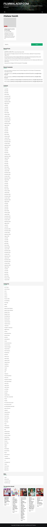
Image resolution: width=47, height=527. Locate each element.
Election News (7, 335)
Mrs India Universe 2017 (8, 402)
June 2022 (6, 161)
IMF (5, 371)
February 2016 (7, 277)
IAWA (5, 369)
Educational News (7, 333)
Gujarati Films (7, 360)
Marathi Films (7, 394)
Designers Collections (8, 327)
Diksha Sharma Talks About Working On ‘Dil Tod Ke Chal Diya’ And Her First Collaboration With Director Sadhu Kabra (23, 60)
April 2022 (6, 165)
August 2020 (6, 201)
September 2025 (7, 101)
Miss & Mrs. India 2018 (8, 396)
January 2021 (6, 192)
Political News (7, 431)
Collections (6, 325)
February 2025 (7, 114)
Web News (6, 467)
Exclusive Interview (7, 342)
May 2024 (6, 130)
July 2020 (6, 203)
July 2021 (6, 181)
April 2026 (6, 92)
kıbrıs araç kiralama (8, 70)
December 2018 (7, 228)
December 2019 (7, 216)
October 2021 (7, 176)
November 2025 (7, 98)
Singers (5, 444)
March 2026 (6, 94)
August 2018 (6, 236)
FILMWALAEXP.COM (16, 3)
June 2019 (6, 226)
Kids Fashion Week (7, 381)
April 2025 (6, 110)
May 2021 (6, 185)
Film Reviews (6, 352)
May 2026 (6, 90)
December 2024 (7, 118)
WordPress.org (7, 482)
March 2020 (6, 210)
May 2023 (6, 152)
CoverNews (27, 525)
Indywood (6, 373)
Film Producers (7, 350)
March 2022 (6, 167)
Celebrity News (7, 323)
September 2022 (7, 156)
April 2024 (6, 132)
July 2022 (6, 159)
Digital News (6, 329)
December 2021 (7, 172)
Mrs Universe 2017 (7, 404)
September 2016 (7, 265)
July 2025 (6, 105)
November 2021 (7, 174)
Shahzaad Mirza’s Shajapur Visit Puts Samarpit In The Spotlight (15, 63)
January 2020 (6, 214)
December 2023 (7, 139)
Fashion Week (7, 348)
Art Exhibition (7, 300)
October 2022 (7, 154)
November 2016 (7, 261)
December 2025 (7, 96)
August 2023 (6, 147)
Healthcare (6, 364)
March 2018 (6, 245)
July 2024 (6, 127)
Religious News (7, 439)
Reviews (5, 441)
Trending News (7, 458)
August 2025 (6, 103)
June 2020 (6, 205)
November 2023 (7, 141)
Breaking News (7, 316)
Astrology (6, 302)
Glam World (6, 358)
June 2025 (6, 107)
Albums (5, 296)
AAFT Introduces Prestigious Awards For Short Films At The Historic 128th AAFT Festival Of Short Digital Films (22, 54)
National (6, 410)
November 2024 (7, 119)
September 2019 (7, 221)
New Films (6, 421)
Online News (6, 425)
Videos (5, 464)
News (5, 423)
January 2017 (6, 257)
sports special (6, 454)
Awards (5, 306)
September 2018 (7, 234)
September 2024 (7, 123)
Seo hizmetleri (7, 79)
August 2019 (6, 223)
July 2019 (6, 225)
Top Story (6, 456)
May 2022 (6, 163)
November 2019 (7, 217)
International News (7, 375)
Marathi (5, 392)
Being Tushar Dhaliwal (8, 308)
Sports (5, 452)
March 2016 (6, 276)
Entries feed (6, 479)
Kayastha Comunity (8, 379)
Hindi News (6, 366)
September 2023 (7, 145)
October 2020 (7, 197)
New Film (6, 419)
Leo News (6, 391)
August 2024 (6, 125)
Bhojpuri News (7, 314)
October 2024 (7, 121)
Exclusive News (7, 344)
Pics (5, 429)
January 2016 (6, 279)
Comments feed (7, 480)
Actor (5, 291)
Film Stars (6, 354)
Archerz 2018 (6, 298)
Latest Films (6, 385)
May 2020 (6, 207)
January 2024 (6, 138)
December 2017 (7, 250)
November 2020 (7, 196)
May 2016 (6, 272)
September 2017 (7, 256)
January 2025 (6, 116)
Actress (5, 26)
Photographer (7, 427)
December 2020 (7, 194)
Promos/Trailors (7, 435)
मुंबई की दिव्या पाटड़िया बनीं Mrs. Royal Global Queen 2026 (14, 51)
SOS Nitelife (6, 448)
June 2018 (6, 239)
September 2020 (7, 199)
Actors (5, 292)
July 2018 (6, 237)
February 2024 (7, 136)
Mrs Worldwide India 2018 (9, 406)
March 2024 (6, 134)
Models (5, 400)
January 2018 (6, 248)
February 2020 (7, 212)
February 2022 (7, 168)
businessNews (7, 319)
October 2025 (7, 99)
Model (5, 398)
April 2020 (6, 208)
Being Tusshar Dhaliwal (8, 310)
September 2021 (7, 177)
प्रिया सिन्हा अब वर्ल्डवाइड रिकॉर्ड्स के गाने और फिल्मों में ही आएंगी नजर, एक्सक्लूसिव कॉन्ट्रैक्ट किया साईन (27, 79)
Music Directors (7, 408)
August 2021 (6, 179)
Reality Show (6, 437)
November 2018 (7, 230)
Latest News (6, 387)
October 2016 (7, 263)
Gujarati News (7, 362)
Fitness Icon (6, 356)
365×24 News (7, 289)
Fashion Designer (7, 346)
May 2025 (6, 108)
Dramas (5, 331)
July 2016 (6, 268)
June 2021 (6, 183)
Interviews (6, 377)
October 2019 (7, 219)
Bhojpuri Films (7, 312)
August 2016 (6, 266)
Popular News (7, 433)
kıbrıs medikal (7, 81)
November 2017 (7, 252)
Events (5, 341)
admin (10, 31)
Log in (5, 477)
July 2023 (6, 148)
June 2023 (6, 150)
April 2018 (6, 243)
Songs (5, 446)
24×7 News (6, 287)
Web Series (6, 469)
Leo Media (6, 389)
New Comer (6, 416)
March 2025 (6, 112)
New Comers (6, 417)
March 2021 (6, 188)
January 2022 (6, 170)
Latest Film (6, 383)
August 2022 (6, 157)
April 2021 (6, 187)
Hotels (5, 367)
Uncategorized (7, 462)
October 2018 (7, 232)
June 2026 (6, 88)
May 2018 (6, 241)
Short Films (6, 442)
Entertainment (7, 339)
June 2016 (6, 270)
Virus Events (6, 466)
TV (5, 460)
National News (7, 412)
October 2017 (7, 254)
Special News (6, 450)
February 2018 (7, 246)
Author (5, 304)
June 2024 (6, 128)
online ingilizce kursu (8, 73)
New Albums (6, 414)
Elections (6, 337)
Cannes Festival (7, 321)
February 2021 (7, 190)
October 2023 (7, 143)
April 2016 (6, 274)
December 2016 (7, 259)
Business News (7, 317)
